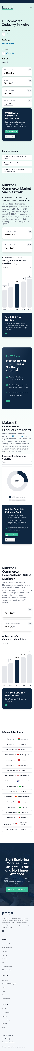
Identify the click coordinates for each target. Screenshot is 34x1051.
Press (3, 1027)
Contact (4, 1024)
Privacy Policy (6, 1039)
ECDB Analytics (6, 970)
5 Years (17, 267)
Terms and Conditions (8, 1042)
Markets (4, 951)
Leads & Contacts (7, 966)
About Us (5, 1009)
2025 (17, 463)
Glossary (4, 987)
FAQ (3, 995)
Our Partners (6, 1012)
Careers (4, 1016)
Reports (4, 955)
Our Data (5, 980)
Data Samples (6, 998)
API (3, 962)
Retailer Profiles (6, 944)
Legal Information (7, 1035)
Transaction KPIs (7, 948)
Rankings (5, 959)
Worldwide (10, 53)
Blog (3, 991)
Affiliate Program (7, 1020)
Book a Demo (11, 131)
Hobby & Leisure (8, 44)
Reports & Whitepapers (9, 984)
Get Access (10, 136)
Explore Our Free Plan (17, 889)
